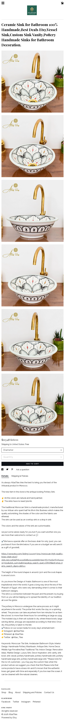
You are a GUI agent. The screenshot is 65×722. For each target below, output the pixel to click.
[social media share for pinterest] (12, 469)
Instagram (26, 702)
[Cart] (62, 3)
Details (5, 476)
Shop (4, 692)
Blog (10, 692)
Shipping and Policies (32, 692)
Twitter (16, 702)
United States (18, 444)
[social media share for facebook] (2, 469)
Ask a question (22, 469)
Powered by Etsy (9, 717)
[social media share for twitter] (7, 469)
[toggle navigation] (2, 3)
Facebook (6, 702)
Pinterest (37, 702)
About (18, 692)
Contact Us (49, 692)
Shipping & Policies (19, 476)
